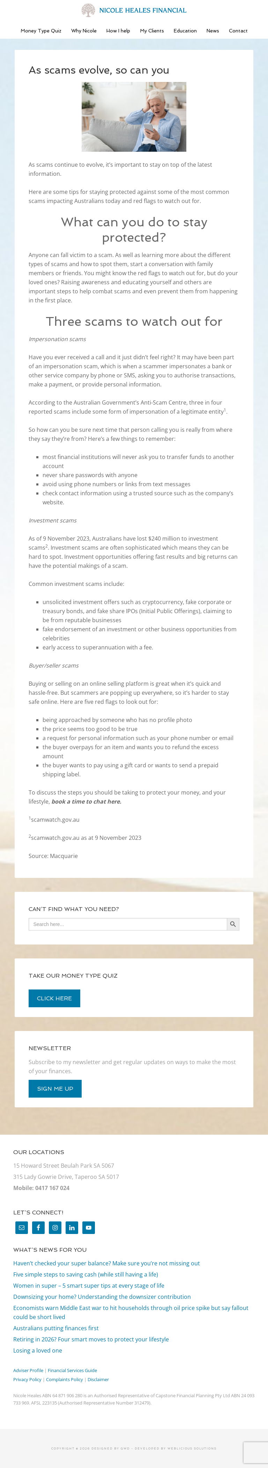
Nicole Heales (134, 10)
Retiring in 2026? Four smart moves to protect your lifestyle (91, 1339)
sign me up (55, 1088)
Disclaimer (98, 1379)
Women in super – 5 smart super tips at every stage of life (88, 1285)
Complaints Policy (64, 1379)
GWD (124, 1448)
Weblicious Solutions (192, 1448)
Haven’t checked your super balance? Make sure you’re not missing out (106, 1263)
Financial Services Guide (72, 1370)
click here (54, 998)
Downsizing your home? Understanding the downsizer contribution (102, 1297)
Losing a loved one (37, 1350)
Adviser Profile (28, 1370)
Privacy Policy (27, 1379)
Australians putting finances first (56, 1328)
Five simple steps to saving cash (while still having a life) (85, 1274)
